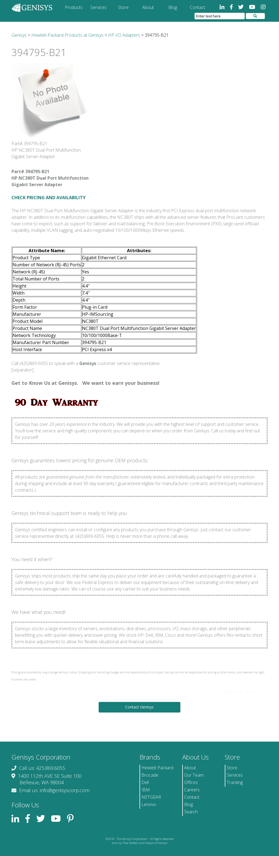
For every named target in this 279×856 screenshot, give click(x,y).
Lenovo (148, 804)
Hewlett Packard (157, 768)
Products (74, 7)
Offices (191, 782)
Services (98, 7)
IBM (145, 790)
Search (191, 812)
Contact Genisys (139, 707)
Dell (145, 782)
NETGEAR (151, 797)
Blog (172, 7)
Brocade (149, 775)
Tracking (235, 782)
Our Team (194, 775)
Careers (192, 790)
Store (123, 7)
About (148, 7)
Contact (197, 7)
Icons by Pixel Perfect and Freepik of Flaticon (140, 843)
